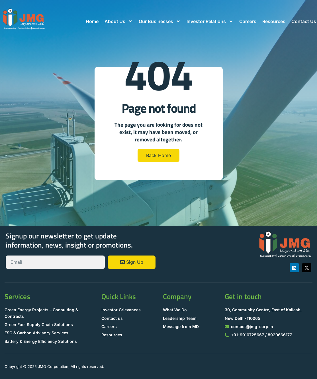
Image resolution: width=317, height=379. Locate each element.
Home (92, 21)
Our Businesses (160, 21)
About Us (119, 21)
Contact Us (303, 21)
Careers (247, 21)
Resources (273, 21)
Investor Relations (210, 21)
